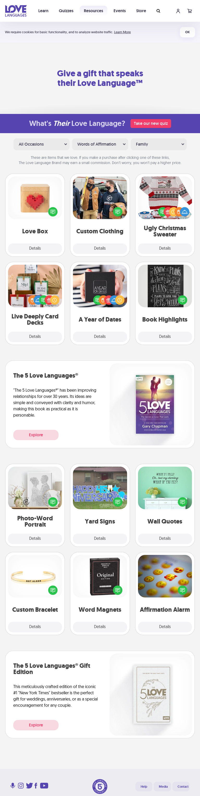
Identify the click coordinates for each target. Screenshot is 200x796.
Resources (93, 10)
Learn (43, 10)
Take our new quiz (151, 123)
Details (35, 249)
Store (141, 10)
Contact (183, 787)
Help (144, 787)
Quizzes (66, 10)
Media (163, 787)
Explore (36, 435)
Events (120, 10)
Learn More (122, 32)
